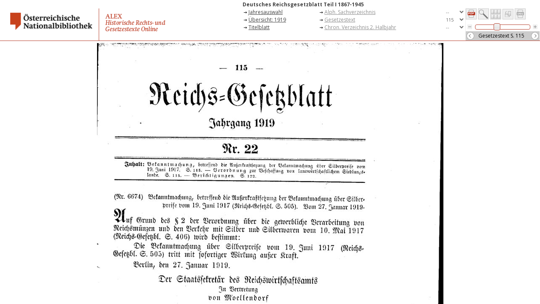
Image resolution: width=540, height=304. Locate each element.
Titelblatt (259, 27)
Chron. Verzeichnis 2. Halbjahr (360, 27)
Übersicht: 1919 (267, 19)
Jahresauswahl (265, 12)
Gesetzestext (339, 19)
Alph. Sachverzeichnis (349, 12)
